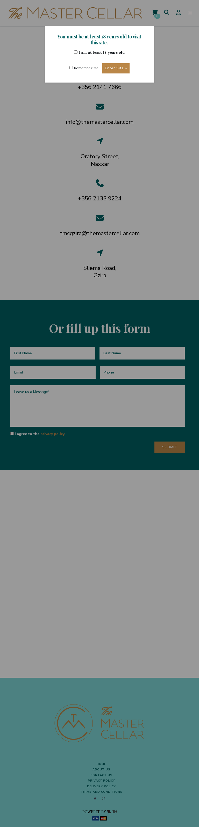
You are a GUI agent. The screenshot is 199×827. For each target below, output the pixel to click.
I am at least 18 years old (99, 52)
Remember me (84, 68)
